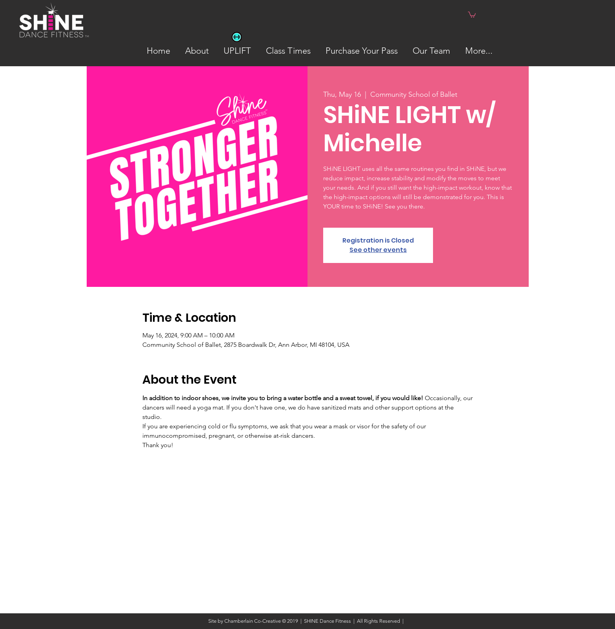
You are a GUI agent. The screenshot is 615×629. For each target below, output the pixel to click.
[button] (472, 14)
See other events (378, 249)
